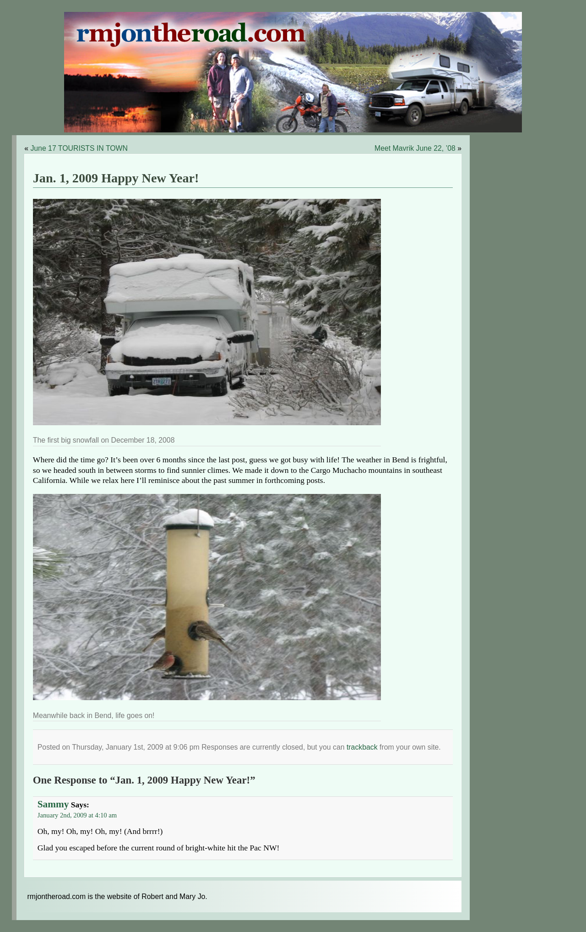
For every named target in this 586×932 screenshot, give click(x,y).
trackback (362, 747)
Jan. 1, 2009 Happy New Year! (116, 178)
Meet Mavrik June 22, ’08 (415, 148)
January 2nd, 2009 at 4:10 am (77, 815)
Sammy (53, 804)
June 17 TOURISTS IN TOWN (79, 148)
